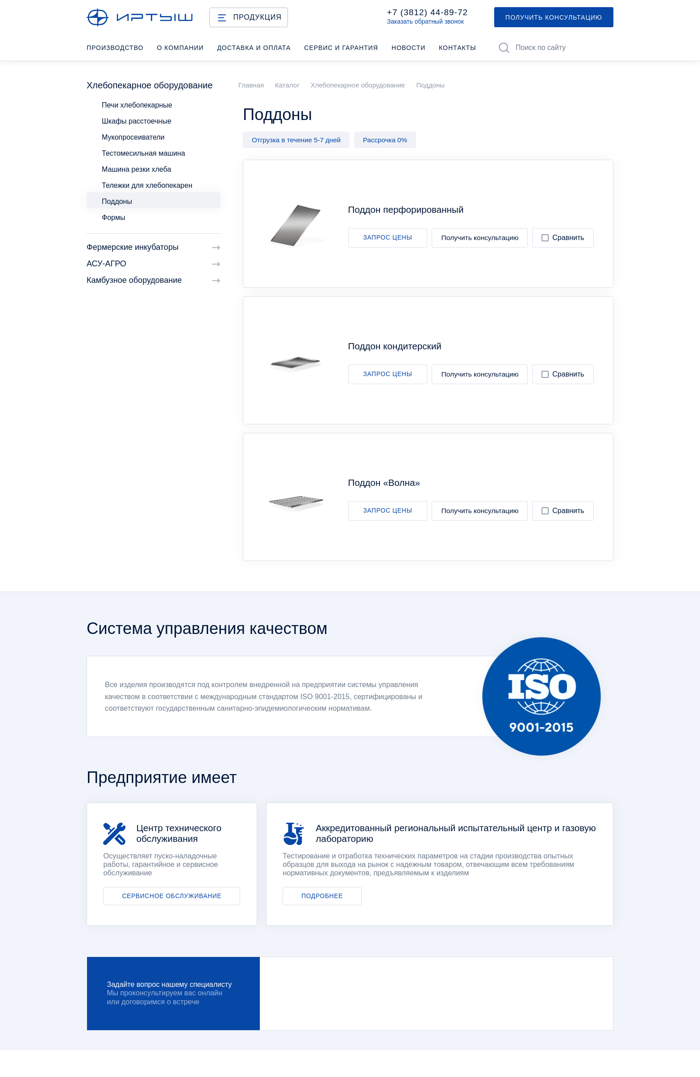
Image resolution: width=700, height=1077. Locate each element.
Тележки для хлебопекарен (147, 185)
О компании (180, 47)
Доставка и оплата (254, 47)
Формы (113, 217)
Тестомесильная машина (143, 153)
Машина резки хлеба (136, 169)
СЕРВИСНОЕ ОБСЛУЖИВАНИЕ (171, 896)
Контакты (457, 47)
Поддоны (117, 201)
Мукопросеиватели (133, 137)
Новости (408, 47)
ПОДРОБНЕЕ (322, 896)
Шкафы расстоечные (136, 121)
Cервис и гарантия (341, 47)
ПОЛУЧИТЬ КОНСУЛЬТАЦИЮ (553, 17)
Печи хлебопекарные (137, 105)
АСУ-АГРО (154, 264)
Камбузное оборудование (154, 280)
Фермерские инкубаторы (154, 247)
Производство (115, 47)
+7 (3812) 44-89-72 (427, 12)
